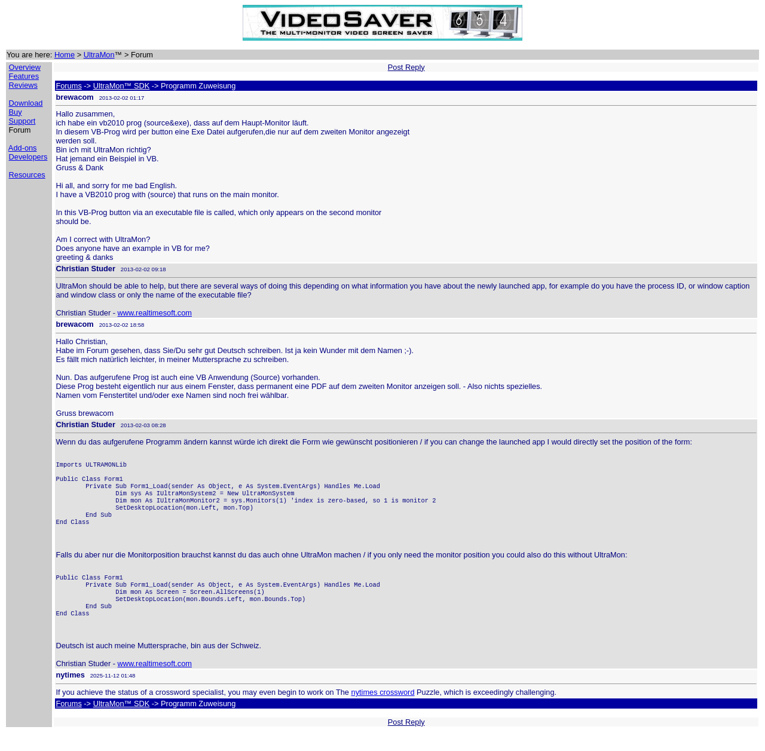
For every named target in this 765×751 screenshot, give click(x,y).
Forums (68, 85)
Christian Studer (85, 268)
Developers (28, 156)
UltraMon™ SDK (121, 85)
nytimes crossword (383, 710)
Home (64, 54)
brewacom (74, 97)
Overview (25, 67)
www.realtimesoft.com (155, 312)
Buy (15, 112)
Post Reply (406, 67)
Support (22, 121)
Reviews (23, 85)
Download (26, 103)
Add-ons (22, 147)
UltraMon (99, 54)
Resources (27, 174)
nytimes (70, 692)
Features (24, 76)
